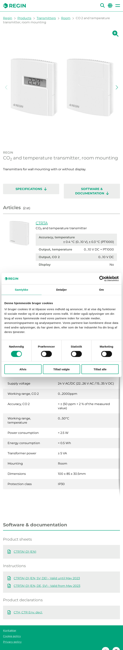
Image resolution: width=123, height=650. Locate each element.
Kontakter (9, 623)
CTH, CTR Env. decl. (28, 605)
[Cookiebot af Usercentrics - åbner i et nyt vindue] (102, 279)
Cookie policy (12, 628)
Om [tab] (101, 289)
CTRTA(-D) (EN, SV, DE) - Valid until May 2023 (47, 570)
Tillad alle (100, 369)
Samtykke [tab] (21, 289)
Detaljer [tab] (61, 289)
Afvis (22, 369)
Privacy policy (12, 634)
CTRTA (42, 223)
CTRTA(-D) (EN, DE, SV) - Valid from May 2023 (47, 578)
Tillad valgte (61, 369)
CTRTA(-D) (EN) (25, 544)
